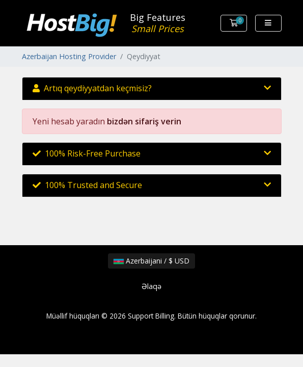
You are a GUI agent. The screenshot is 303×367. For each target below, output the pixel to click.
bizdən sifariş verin (144, 121)
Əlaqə (151, 286)
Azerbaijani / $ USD (151, 261)
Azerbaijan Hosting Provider (69, 56)
